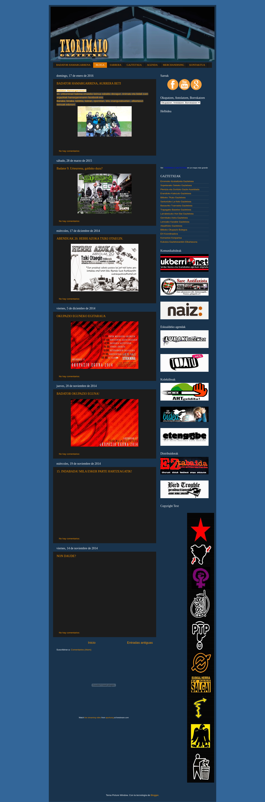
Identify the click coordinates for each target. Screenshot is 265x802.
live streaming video (93, 718)
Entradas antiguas (140, 642)
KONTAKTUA (197, 65)
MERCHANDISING (173, 65)
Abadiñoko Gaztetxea (171, 226)
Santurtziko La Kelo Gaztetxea (175, 201)
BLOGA (100, 65)
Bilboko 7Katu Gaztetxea (173, 197)
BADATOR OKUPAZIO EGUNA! (78, 393)
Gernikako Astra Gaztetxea (174, 217)
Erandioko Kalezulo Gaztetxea (175, 193)
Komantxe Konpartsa (171, 238)
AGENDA (152, 65)
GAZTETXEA (134, 65)
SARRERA (115, 65)
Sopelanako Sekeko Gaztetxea (176, 185)
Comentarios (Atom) (81, 649)
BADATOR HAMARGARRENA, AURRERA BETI (89, 83)
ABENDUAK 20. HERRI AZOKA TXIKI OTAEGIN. (90, 238)
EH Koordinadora (169, 233)
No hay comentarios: (70, 151)
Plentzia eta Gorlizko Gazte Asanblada (179, 189)
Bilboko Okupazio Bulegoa (173, 229)
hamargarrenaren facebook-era (85, 97)
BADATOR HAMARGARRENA (73, 65)
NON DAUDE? (66, 556)
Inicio (91, 642)
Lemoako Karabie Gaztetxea (174, 222)
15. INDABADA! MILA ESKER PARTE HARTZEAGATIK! (94, 471)
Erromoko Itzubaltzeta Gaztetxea (177, 181)
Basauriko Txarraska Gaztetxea (176, 205)
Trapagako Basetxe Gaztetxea (175, 209)
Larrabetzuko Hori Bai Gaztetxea (177, 213)
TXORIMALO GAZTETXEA (175, 168)
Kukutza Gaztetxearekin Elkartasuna (178, 242)
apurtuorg (110, 718)
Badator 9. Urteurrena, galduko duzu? (80, 168)
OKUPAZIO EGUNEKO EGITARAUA (81, 316)
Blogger (155, 795)
